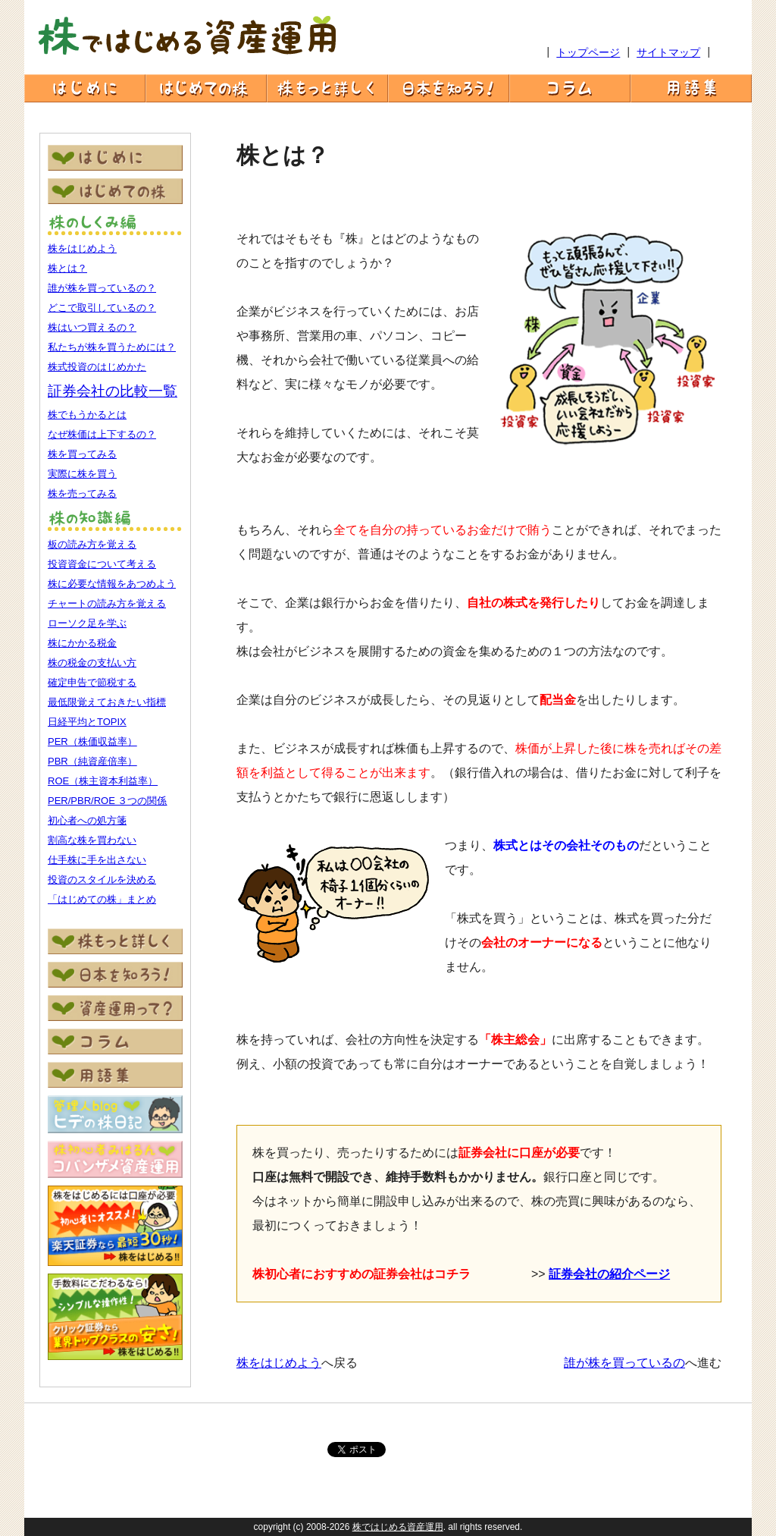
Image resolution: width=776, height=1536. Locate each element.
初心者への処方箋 (87, 820)
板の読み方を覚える (92, 544)
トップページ (588, 52)
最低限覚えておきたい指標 (107, 702)
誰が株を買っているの (624, 1362)
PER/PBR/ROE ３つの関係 (107, 800)
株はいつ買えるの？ (92, 327)
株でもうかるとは (87, 414)
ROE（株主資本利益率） (103, 781)
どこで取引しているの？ (102, 307)
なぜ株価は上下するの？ (102, 434)
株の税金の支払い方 (92, 662)
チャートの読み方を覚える (107, 603)
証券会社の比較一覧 (112, 391)
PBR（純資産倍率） (92, 761)
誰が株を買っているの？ (102, 288)
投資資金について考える (102, 564)
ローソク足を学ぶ (87, 623)
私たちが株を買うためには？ (112, 347)
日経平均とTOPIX (87, 721)
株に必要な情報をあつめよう (112, 583)
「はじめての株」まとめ (102, 899)
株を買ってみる (82, 454)
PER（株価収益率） (92, 741)
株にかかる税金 (82, 643)
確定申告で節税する (92, 682)
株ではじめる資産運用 (397, 1527)
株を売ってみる (82, 493)
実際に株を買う (82, 473)
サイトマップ (668, 52)
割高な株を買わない (92, 840)
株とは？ (67, 268)
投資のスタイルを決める (102, 879)
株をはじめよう (82, 248)
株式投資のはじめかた (97, 366)
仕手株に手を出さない (97, 859)
